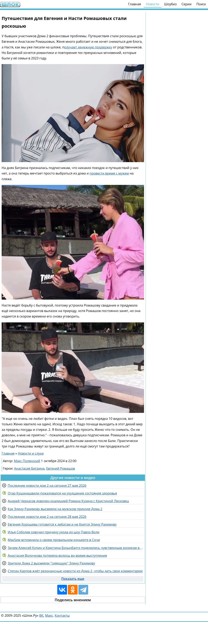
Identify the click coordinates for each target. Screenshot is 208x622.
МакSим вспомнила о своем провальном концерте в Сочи (54, 540)
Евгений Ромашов (60, 468)
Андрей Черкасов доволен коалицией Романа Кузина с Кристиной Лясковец (68, 501)
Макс (49, 615)
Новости (152, 4)
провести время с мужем (109, 173)
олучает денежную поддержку (88, 47)
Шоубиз (170, 4)
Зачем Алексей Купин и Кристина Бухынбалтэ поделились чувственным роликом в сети (75, 548)
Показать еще (72, 578)
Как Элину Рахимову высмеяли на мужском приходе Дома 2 (55, 509)
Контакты (62, 615)
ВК (41, 615)
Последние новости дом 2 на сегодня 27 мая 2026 (47, 485)
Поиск (201, 4)
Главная (134, 4)
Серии (186, 4)
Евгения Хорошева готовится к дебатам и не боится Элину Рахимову (62, 524)
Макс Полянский (27, 461)
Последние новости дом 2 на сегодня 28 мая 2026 (47, 516)
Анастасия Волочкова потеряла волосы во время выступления (57, 555)
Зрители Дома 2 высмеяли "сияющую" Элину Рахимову (51, 563)
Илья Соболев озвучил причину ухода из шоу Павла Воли (53, 532)
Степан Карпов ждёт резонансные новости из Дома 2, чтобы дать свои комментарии (75, 571)
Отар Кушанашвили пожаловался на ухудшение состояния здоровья (62, 493)
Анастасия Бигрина (29, 468)
